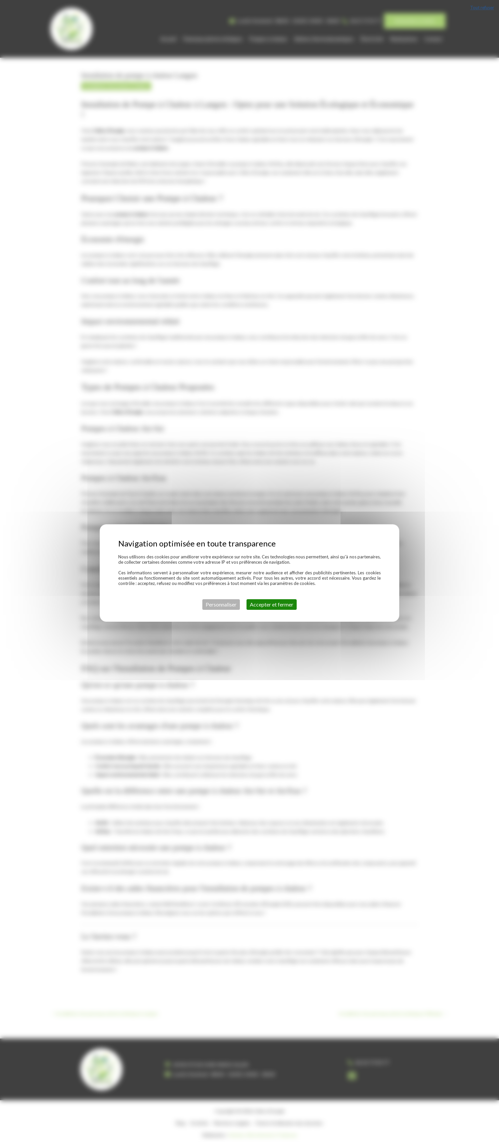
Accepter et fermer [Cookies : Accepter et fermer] (271, 604)
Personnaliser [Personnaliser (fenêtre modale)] (221, 604)
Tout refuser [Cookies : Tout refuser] (482, 7)
